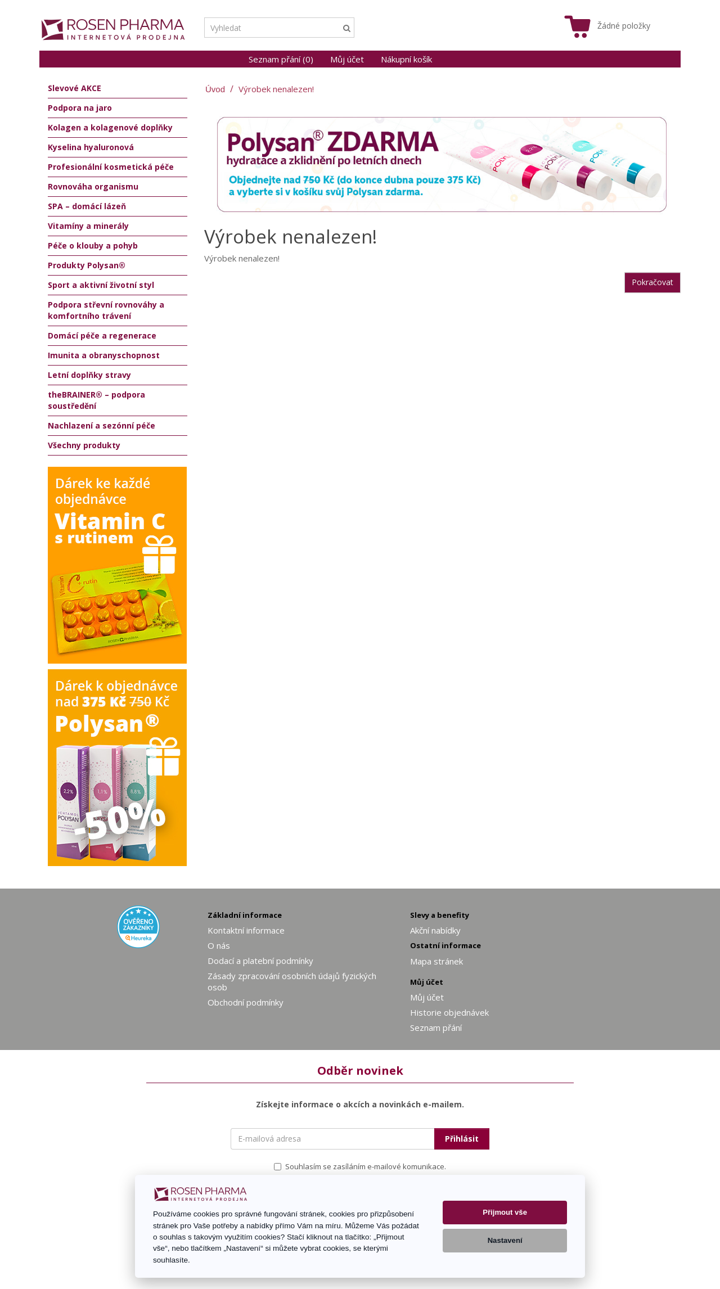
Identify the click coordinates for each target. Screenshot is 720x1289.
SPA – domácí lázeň (87, 206)
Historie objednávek (449, 1012)
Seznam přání (436, 1027)
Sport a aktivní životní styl (101, 285)
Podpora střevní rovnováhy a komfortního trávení (106, 310)
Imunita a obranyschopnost (104, 355)
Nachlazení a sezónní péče (101, 425)
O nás (219, 945)
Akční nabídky (435, 930)
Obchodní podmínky (246, 1002)
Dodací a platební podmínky (260, 960)
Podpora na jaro (80, 107)
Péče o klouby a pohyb (93, 245)
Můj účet (347, 59)
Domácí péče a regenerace (102, 335)
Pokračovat (652, 282)
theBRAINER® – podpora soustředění (96, 400)
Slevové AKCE (74, 88)
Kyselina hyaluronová (91, 147)
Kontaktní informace (246, 930)
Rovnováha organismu (93, 186)
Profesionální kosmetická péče (111, 166)
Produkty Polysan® (86, 265)
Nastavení (505, 1240)
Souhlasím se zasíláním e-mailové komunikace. (360, 1166)
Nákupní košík (406, 59)
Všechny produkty (84, 445)
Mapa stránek (436, 961)
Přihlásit (462, 1138)
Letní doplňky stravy (89, 374)
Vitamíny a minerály (88, 225)
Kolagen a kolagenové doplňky (110, 127)
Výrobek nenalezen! (276, 88)
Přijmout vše (505, 1212)
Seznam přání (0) (281, 59)
